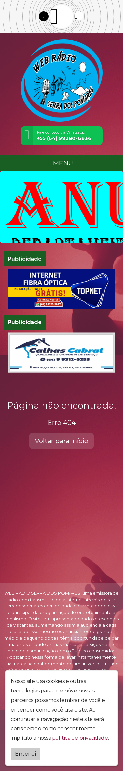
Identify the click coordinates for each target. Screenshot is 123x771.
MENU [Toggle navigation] (61, 163)
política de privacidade (80, 738)
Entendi (25, 754)
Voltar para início (61, 441)
